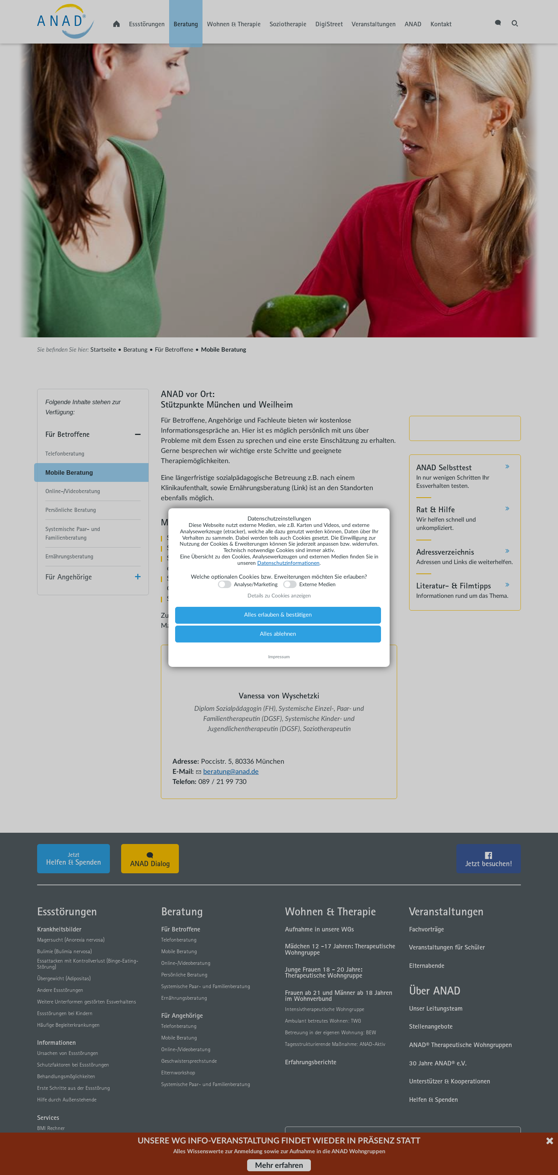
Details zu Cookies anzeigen (279, 596)
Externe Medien (317, 584)
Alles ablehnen (278, 634)
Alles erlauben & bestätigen (278, 615)
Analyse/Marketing (256, 584)
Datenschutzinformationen (288, 563)
